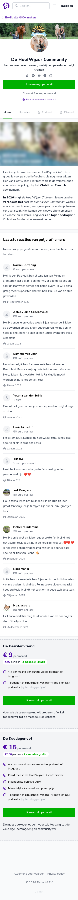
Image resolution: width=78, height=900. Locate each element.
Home (7, 112)
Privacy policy (56, 874)
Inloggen (67, 6)
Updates (24, 112)
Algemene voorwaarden (29, 874)
